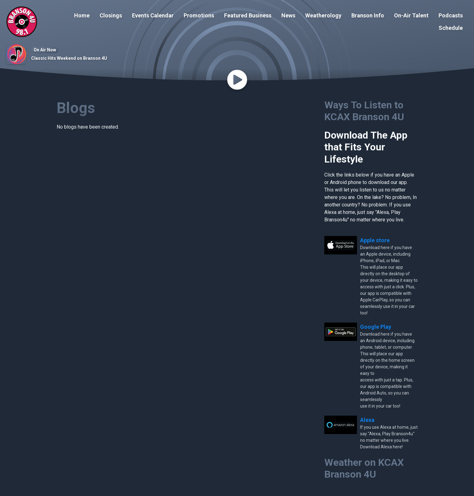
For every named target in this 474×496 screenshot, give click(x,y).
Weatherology (323, 15)
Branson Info (367, 15)
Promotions (199, 15)
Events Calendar (153, 15)
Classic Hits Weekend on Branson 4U (69, 58)
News (288, 15)
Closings (111, 15)
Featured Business (247, 15)
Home (82, 15)
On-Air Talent (411, 15)
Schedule (451, 28)
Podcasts (451, 15)
